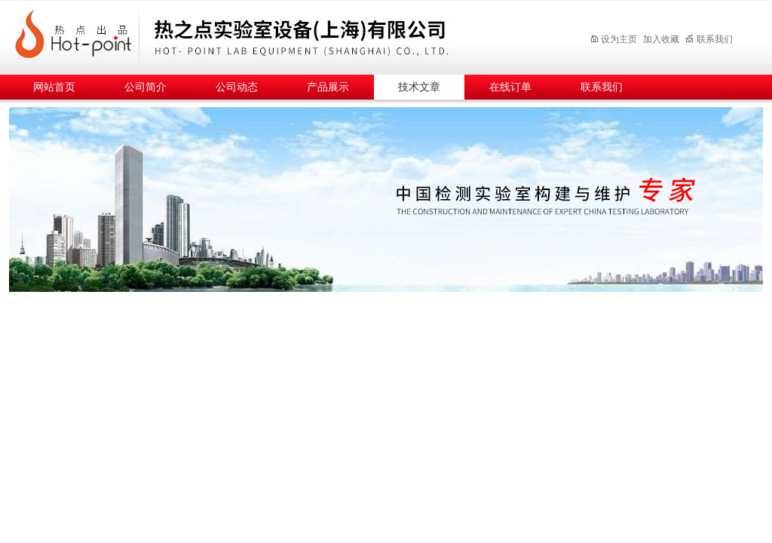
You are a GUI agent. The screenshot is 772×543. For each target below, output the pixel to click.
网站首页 (54, 87)
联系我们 (709, 39)
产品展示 (328, 87)
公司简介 (145, 87)
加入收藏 (661, 39)
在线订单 (510, 87)
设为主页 (613, 39)
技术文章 (419, 87)
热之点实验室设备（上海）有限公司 (284, 35)
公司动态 (237, 87)
